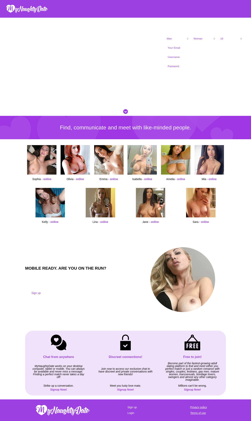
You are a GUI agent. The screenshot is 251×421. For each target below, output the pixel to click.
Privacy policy (198, 407)
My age (223, 33)
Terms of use (198, 413)
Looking (197, 33)
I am (168, 33)
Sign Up (175, 88)
